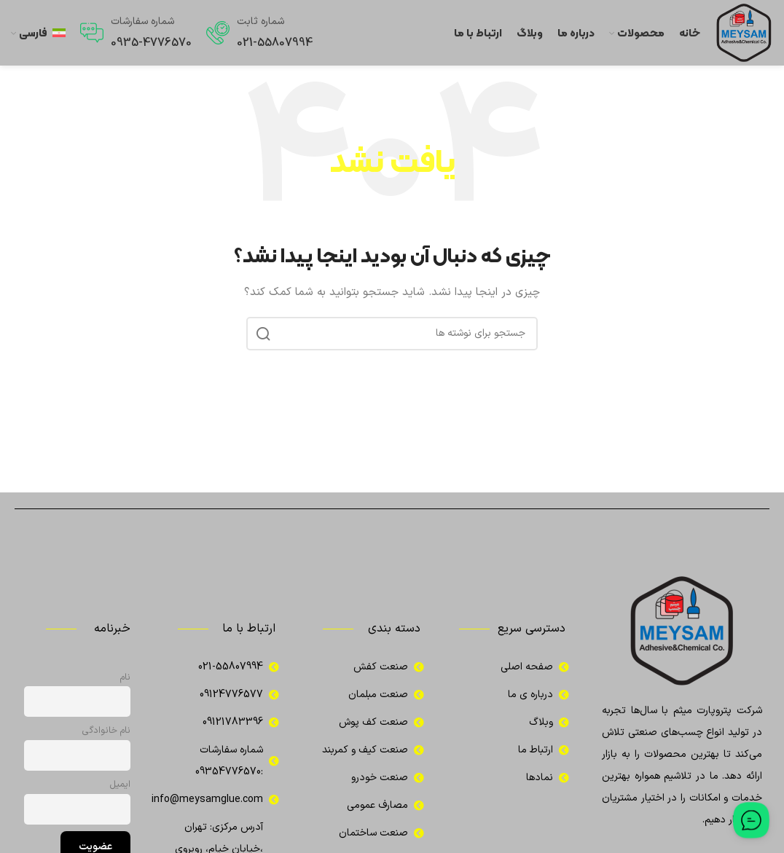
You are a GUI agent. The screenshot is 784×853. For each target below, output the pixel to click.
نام (125, 677)
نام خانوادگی (106, 730)
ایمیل (120, 784)
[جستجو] (392, 333)
